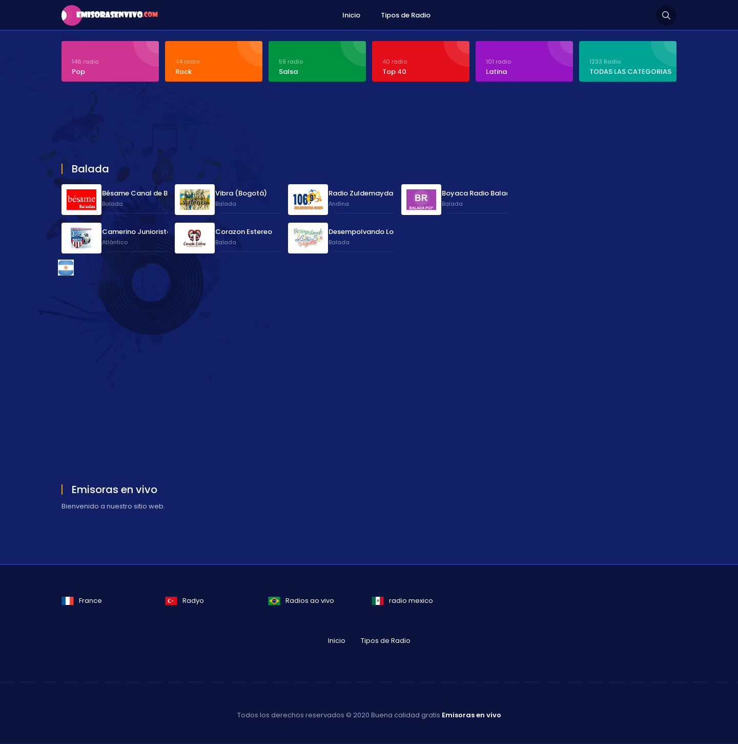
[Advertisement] (310, 124)
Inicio (351, 15)
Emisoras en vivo (471, 715)
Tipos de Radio (405, 15)
